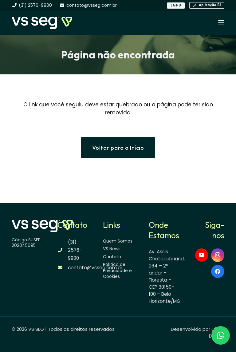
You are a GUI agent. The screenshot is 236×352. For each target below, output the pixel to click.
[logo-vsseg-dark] (42, 23)
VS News (111, 249)
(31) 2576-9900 (75, 250)
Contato (112, 257)
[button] (221, 23)
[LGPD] (176, 5)
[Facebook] (217, 271)
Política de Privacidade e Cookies (117, 270)
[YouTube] (201, 255)
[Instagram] (217, 255)
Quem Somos (117, 241)
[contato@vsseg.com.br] (62, 267)
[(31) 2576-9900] (62, 250)
